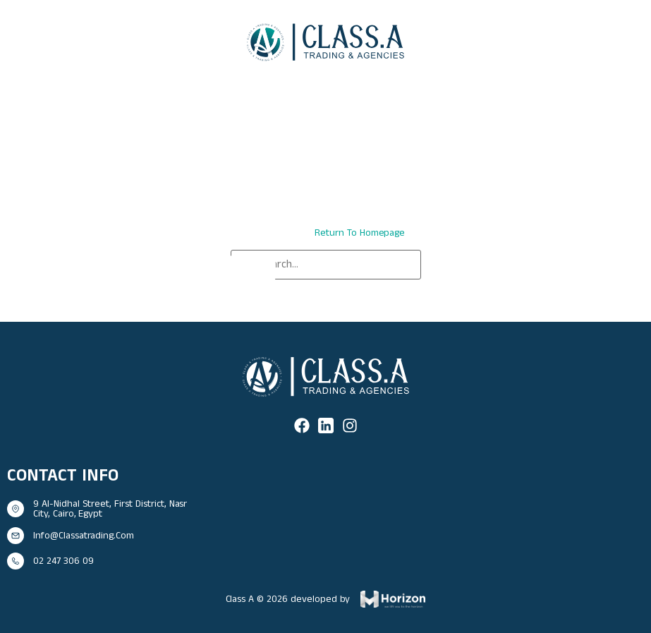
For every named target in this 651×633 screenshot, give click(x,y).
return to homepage (360, 233)
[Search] (252, 270)
